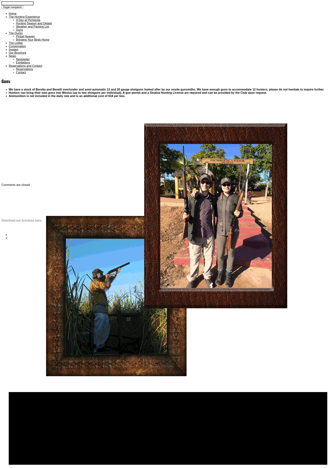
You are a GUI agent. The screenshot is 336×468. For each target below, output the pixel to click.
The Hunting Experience (24, 16)
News (12, 56)
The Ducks (16, 33)
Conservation (17, 46)
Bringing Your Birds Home (32, 39)
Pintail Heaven (25, 36)
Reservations (24, 69)
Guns (19, 29)
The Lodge (16, 43)
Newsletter (23, 59)
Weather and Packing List (32, 26)
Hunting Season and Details (34, 23)
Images (13, 49)
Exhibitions (23, 62)
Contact (21, 72)
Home (13, 13)
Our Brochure (17, 52)
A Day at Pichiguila (28, 20)
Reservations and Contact (25, 65)
